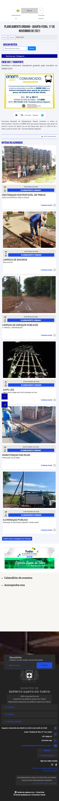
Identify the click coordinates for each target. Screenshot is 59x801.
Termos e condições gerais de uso (45, 768)
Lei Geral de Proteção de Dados (44, 783)
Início (5, 37)
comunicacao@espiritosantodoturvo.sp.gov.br (36, 745)
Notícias (11, 37)
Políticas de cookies (50, 771)
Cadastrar (44, 665)
